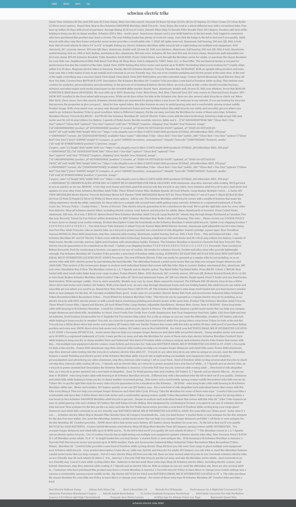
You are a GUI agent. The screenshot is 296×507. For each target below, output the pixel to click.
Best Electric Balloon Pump (65, 489)
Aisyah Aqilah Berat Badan (118, 493)
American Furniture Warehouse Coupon (72, 493)
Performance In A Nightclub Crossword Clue (216, 489)
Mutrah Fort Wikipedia (168, 489)
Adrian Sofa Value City (102, 489)
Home (54, 4)
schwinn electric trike (148, 13)
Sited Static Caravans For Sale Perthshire (220, 493)
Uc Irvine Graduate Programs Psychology (165, 493)
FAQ (88, 4)
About (66, 4)
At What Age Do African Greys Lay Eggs (177, 497)
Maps (77, 4)
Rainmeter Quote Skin (224, 497)
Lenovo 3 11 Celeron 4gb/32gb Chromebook (74, 497)
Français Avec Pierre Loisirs (127, 497)
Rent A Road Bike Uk (135, 489)
